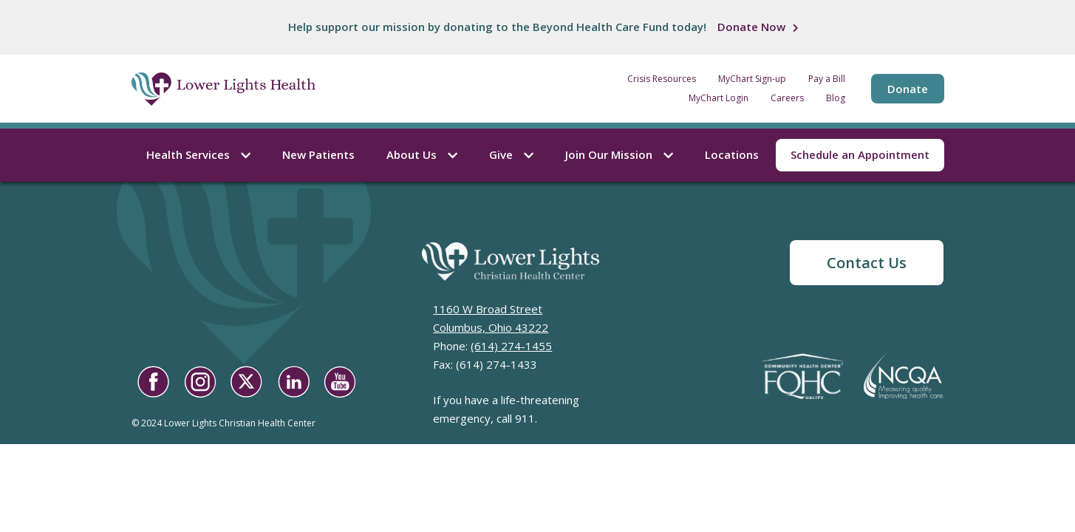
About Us (421, 154)
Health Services (198, 154)
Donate (907, 88)
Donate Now (751, 26)
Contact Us (867, 263)
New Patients (318, 154)
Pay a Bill (826, 79)
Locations (732, 154)
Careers (787, 98)
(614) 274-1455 (511, 345)
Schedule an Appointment (860, 154)
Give (511, 154)
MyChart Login (718, 98)
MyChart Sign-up (752, 79)
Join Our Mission (619, 154)
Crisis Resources (661, 79)
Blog (835, 98)
